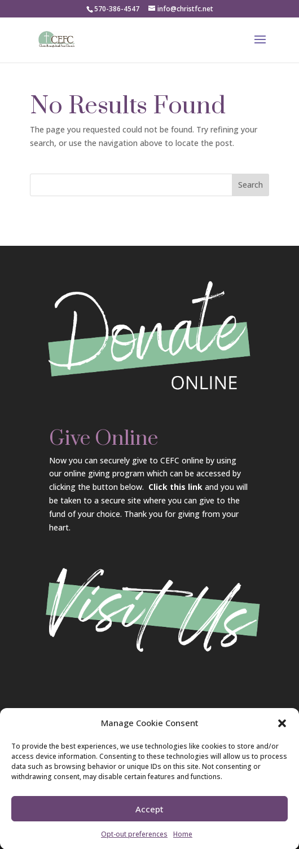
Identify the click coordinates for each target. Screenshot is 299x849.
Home (182, 839)
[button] (282, 728)
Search (250, 184)
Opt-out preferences (134, 839)
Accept (149, 814)
